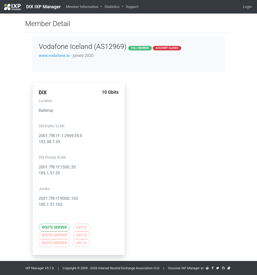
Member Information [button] (82, 7)
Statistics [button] (112, 7)
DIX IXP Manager (32, 7)
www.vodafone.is (54, 55)
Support (132, 7)
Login (247, 7)
